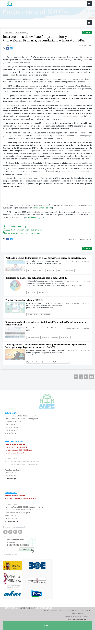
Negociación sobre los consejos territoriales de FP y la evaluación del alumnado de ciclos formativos (46, 323)
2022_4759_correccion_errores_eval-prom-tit (22, 233)
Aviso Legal (85, 611)
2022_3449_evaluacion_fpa (15, 226)
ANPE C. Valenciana (27, 608)
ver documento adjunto (42, 208)
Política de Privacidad (52, 611)
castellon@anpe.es (11, 478)
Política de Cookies (71, 611)
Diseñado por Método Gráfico (77, 616)
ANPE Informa (21, 32)
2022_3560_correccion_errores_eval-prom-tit (22, 230)
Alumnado (44, 292)
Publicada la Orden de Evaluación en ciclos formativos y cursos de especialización (47, 258)
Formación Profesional (37, 270)
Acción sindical (34, 362)
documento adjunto (36, 217)
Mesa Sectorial (34, 337)
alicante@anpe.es (11, 433)
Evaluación (8, 32)
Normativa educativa (67, 270)
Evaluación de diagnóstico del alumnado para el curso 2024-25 (37, 278)
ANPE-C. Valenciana (85, 46)
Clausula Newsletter (81, 614)
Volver (87, 32)
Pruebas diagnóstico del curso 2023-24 (25, 300)
